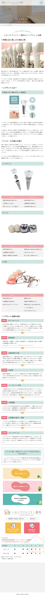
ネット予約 (32, 527)
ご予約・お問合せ (13, 528)
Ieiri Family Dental (22, 31)
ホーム (3, 25)
